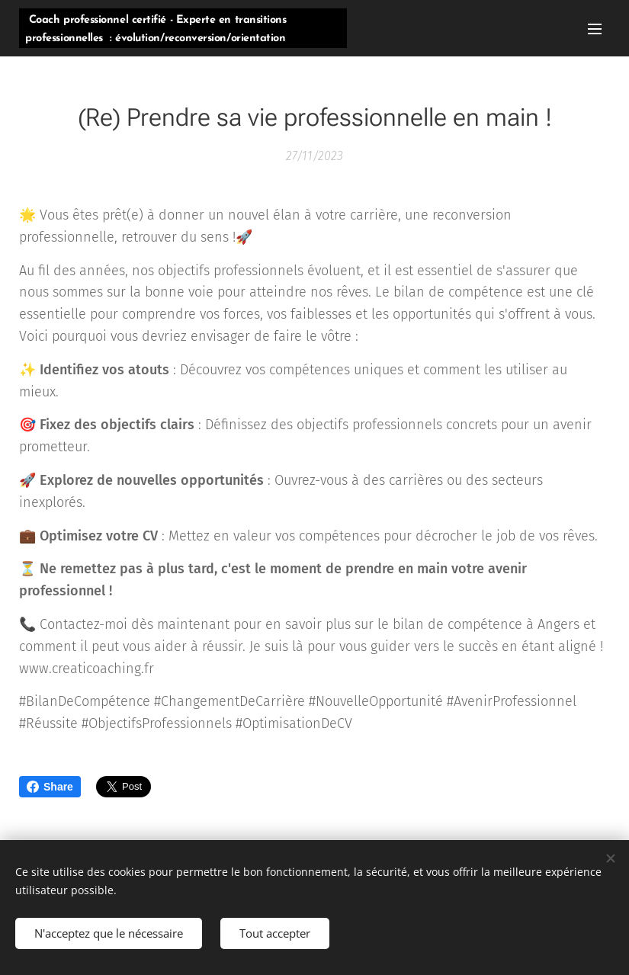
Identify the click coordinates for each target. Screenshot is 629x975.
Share (50, 787)
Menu (595, 29)
